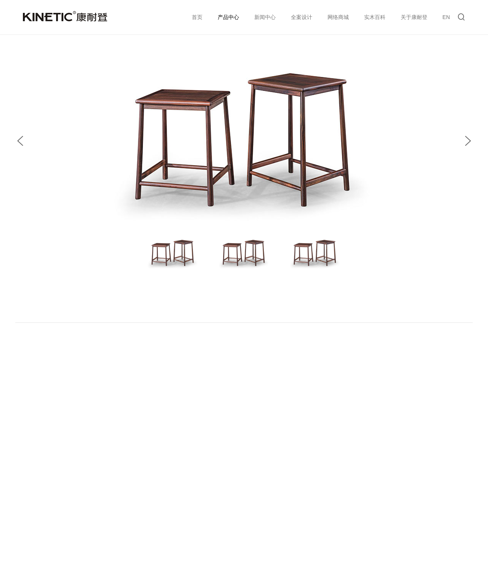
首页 (197, 17)
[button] (20, 141)
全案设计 (301, 17)
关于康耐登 (414, 17)
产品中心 (228, 17)
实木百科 (374, 17)
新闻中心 (265, 17)
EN (446, 17)
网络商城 (338, 17)
